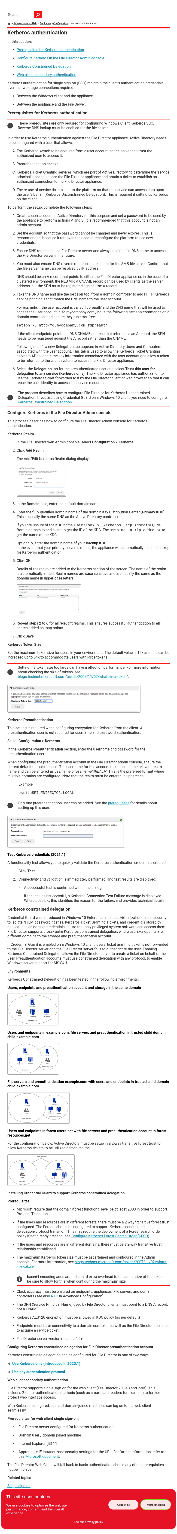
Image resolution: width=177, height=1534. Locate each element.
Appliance (45, 23)
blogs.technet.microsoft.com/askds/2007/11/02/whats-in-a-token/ (73, 676)
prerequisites (118, 803)
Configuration (60, 23)
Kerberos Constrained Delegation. (45, 402)
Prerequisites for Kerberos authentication (50, 50)
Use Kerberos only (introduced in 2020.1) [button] (44, 1363)
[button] (38, 14)
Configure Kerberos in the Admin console (60, 58)
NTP (54, 1296)
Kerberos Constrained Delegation (44, 66)
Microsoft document (42, 1456)
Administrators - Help (25, 23)
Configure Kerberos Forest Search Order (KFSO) (110, 1236)
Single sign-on (19, 1486)
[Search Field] (23, 14)
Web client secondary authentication (46, 75)
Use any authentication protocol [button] (37, 1372)
